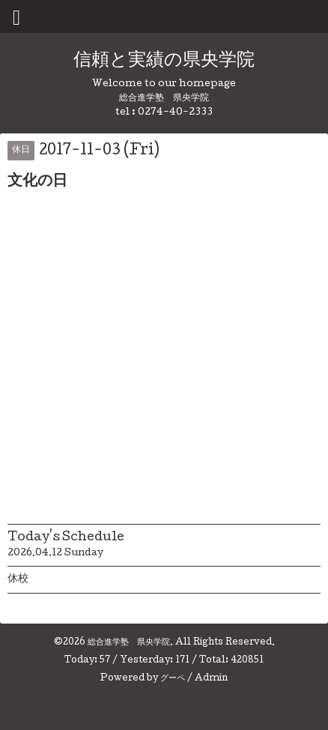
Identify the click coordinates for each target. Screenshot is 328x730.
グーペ (172, 679)
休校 (17, 579)
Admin (211, 679)
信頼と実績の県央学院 (164, 61)
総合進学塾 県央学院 (129, 643)
